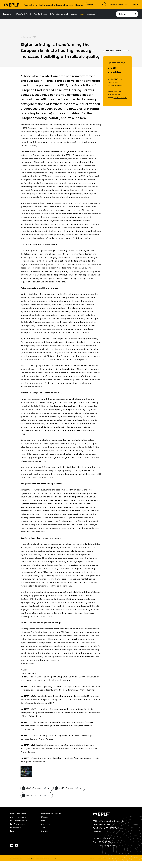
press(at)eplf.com (115, 85)
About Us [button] (91, 14)
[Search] (95, 4)
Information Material (59, 14)
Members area (116, 4)
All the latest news (112, 50)
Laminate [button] (7, 14)
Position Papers (40, 14)
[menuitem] (8, 14)
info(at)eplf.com (108, 845)
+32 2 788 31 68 (120, 98)
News (82, 14)
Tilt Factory (128, 858)
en (134, 4)
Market (74, 14)
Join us (122, 14)
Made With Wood (23, 14)
